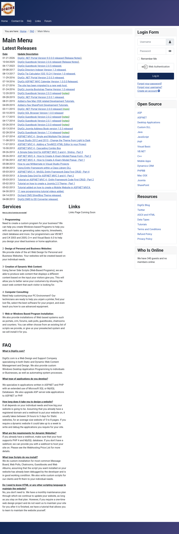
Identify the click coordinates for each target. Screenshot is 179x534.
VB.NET (141, 151)
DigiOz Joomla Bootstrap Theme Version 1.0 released (46, 89)
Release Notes (73, 58)
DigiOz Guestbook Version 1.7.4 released (39, 132)
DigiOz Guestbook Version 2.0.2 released (39, 116)
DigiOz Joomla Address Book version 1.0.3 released (45, 128)
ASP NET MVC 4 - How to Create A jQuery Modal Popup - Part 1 (51, 160)
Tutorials (142, 224)
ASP (139, 112)
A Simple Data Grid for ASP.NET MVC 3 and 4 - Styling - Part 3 (50, 152)
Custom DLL (144, 127)
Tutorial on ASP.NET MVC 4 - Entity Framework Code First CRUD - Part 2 (56, 179)
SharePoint (143, 185)
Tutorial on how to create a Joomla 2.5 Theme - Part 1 (46, 183)
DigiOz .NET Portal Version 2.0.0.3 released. (41, 77)
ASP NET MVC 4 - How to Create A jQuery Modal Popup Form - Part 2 (54, 156)
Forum (47, 21)
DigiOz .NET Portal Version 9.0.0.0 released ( (41, 58)
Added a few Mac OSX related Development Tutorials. (46, 101)
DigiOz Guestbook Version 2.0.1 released (39, 120)
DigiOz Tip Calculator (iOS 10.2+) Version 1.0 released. (47, 73)
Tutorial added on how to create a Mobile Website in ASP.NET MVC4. (54, 187)
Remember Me (149, 58)
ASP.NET (142, 117)
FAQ (29, 21)
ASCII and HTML (146, 214)
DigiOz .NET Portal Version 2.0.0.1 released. (41, 97)
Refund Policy (144, 234)
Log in (155, 76)
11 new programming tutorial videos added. (41, 191)
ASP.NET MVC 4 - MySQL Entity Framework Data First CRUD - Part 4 (53, 171)
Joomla (141, 180)
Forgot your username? (149, 87)
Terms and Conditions (149, 229)
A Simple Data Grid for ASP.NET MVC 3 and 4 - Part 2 (46, 175)
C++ (139, 156)
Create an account (148, 90)
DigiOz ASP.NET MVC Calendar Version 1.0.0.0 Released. (48, 81)
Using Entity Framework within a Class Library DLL (44, 167)
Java (140, 132)
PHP (139, 141)
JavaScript (143, 136)
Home (4, 21)
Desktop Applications (148, 122)
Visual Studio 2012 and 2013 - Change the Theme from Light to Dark (54, 140)
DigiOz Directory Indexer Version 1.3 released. (42, 69)
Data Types (143, 219)
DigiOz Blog (143, 205)
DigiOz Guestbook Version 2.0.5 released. (40, 65)
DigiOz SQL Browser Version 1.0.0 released (40, 113)
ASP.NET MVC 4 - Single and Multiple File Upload (43, 136)
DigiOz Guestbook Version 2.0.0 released (39, 124)
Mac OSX (142, 175)
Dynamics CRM (145, 165)
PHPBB (141, 170)
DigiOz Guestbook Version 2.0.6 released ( (40, 62)
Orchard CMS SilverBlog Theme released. (39, 195)
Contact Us (17, 21)
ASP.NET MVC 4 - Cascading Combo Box (39, 148)
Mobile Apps (144, 161)
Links (38, 21)
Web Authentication (156, 67)
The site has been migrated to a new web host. (42, 85)
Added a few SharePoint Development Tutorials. (43, 105)
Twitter (141, 210)
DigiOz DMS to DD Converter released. (38, 199)
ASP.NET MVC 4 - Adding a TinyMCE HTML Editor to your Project (52, 144)
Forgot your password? (149, 83)
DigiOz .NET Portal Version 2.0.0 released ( (40, 109)
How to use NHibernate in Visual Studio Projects (43, 164)
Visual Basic (144, 146)
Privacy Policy (144, 239)
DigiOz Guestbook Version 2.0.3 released (39, 93)
